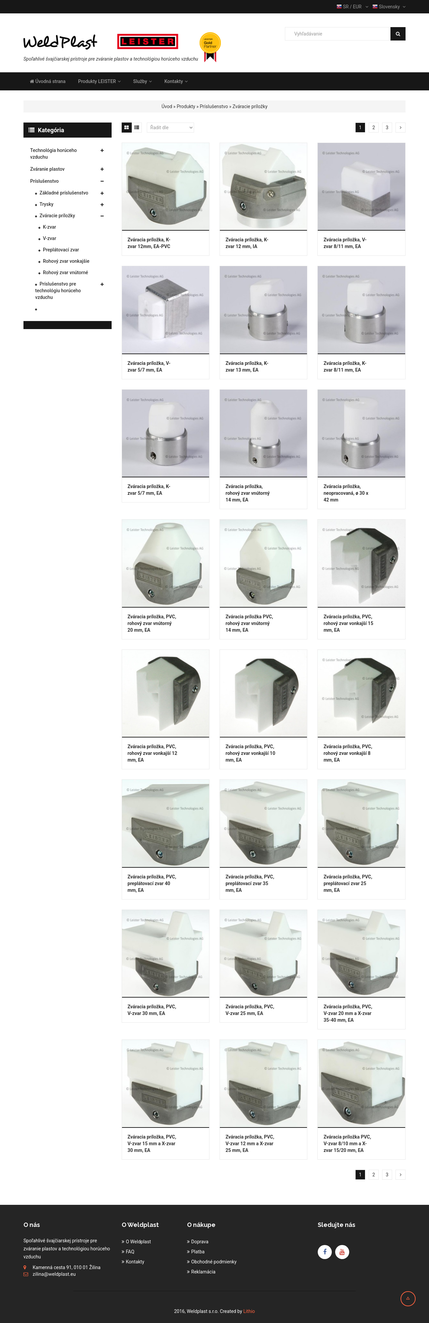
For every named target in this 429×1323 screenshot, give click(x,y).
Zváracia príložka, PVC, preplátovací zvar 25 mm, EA (347, 883)
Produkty (186, 106)
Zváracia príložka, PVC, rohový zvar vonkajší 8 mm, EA (347, 753)
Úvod (167, 106)
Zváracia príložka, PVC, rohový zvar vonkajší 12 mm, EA (152, 753)
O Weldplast (138, 1241)
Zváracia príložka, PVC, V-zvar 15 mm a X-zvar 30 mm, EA (152, 1143)
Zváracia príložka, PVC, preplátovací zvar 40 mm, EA (152, 883)
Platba (198, 1251)
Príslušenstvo (214, 106)
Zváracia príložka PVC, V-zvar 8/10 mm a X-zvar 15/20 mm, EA (347, 1143)
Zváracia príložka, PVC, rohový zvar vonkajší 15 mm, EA (348, 623)
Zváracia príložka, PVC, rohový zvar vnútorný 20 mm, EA (152, 623)
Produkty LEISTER (99, 81)
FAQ (130, 1251)
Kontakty (175, 81)
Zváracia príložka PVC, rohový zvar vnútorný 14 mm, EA (249, 623)
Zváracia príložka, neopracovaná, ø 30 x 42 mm (345, 493)
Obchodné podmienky (214, 1261)
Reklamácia (203, 1271)
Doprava (199, 1241)
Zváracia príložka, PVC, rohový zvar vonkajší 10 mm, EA (250, 753)
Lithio (249, 1311)
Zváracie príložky (250, 106)
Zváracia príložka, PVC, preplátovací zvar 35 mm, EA (250, 883)
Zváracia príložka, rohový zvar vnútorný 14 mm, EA (248, 493)
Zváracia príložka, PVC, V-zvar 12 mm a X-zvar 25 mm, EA (250, 1143)
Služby (142, 81)
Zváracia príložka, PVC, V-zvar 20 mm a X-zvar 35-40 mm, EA (347, 1013)
